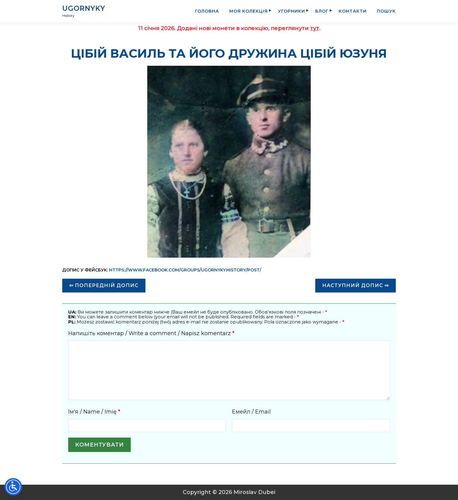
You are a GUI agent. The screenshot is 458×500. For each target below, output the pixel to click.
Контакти (353, 11)
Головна (207, 11)
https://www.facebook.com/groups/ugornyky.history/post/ (185, 270)
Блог (321, 11)
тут (314, 28)
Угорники (291, 11)
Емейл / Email (251, 411)
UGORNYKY (83, 8)
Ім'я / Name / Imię (94, 411)
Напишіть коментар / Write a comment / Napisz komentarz (151, 333)
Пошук (386, 11)
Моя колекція (248, 11)
